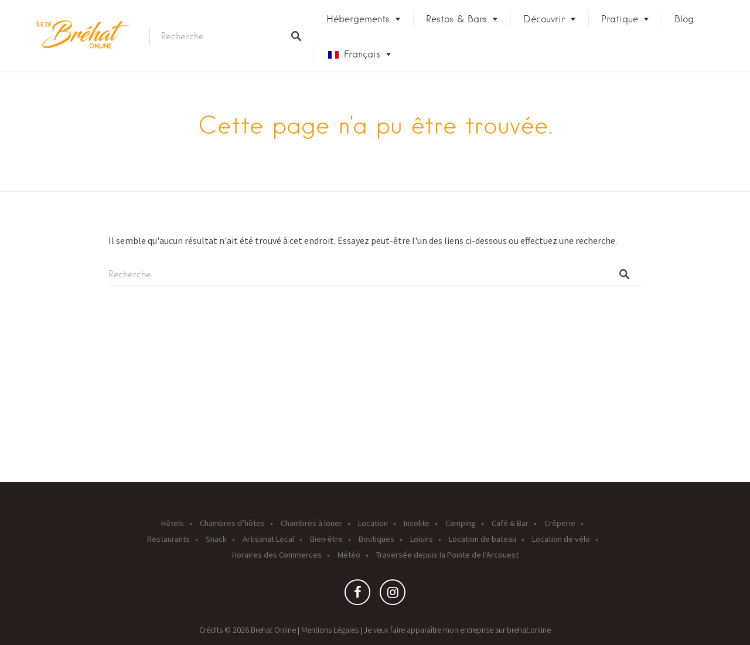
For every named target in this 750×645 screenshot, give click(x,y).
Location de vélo (561, 539)
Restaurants (168, 539)
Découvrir (544, 19)
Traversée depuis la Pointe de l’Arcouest (447, 554)
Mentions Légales (330, 629)
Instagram (392, 595)
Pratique (619, 19)
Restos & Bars (456, 19)
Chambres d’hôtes (232, 523)
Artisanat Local (268, 539)
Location (373, 523)
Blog (684, 19)
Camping (460, 523)
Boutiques (376, 539)
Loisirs (421, 539)
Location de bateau (482, 539)
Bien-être (326, 539)
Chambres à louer (311, 523)
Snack (216, 539)
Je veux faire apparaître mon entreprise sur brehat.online (457, 629)
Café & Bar (510, 523)
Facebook (357, 595)
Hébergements (358, 19)
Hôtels (172, 523)
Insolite (416, 523)
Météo (349, 554)
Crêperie (559, 523)
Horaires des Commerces (277, 554)
